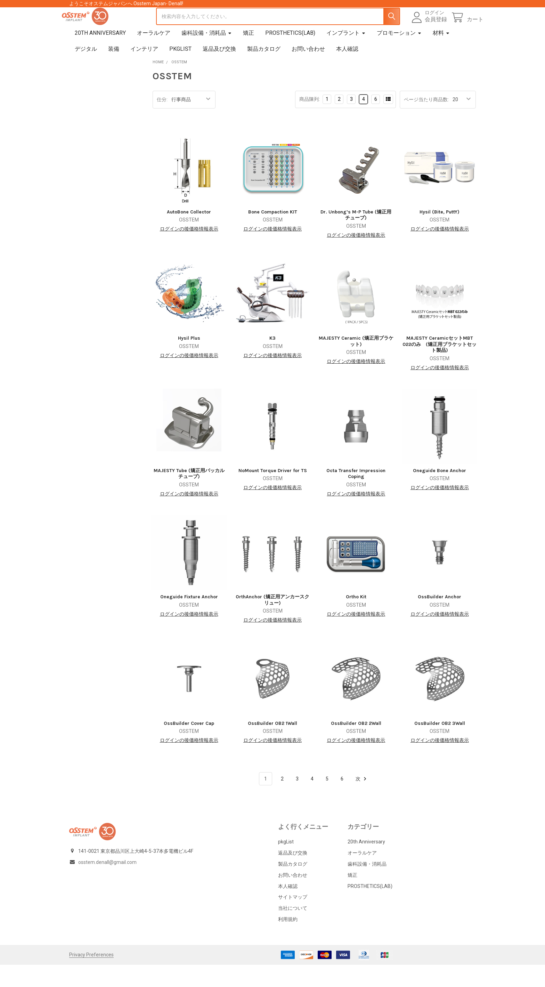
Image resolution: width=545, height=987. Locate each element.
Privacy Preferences (91, 977)
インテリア (144, 71)
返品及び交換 (219, 71)
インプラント (346, 55)
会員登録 (428, 30)
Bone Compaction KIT (272, 234)
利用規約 (288, 941)
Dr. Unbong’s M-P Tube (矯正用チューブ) (355, 237)
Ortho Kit (356, 619)
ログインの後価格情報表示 (189, 251)
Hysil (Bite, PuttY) (439, 234)
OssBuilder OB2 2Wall (356, 746)
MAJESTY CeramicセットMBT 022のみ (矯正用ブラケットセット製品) (439, 366)
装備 (113, 71)
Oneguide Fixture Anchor (189, 619)
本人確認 (347, 71)
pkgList (180, 71)
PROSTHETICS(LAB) (290, 55)
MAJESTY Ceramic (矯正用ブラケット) (356, 363)
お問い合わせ (308, 71)
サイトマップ (292, 919)
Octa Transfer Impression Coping (355, 496)
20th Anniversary (100, 55)
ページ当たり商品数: (426, 121)
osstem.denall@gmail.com (107, 884)
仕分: (162, 121)
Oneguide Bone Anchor (439, 493)
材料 (441, 55)
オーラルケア (153, 55)
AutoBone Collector (189, 234)
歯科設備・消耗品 (206, 55)
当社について (292, 930)
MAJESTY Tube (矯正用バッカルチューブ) (189, 496)
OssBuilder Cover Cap (189, 746)
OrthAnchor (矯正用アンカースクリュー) (272, 622)
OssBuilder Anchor (439, 619)
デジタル (86, 71)
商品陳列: (309, 121)
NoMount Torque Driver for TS (272, 493)
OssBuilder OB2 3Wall (439, 746)
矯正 (248, 55)
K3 (272, 360)
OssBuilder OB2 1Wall (272, 746)
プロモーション (399, 55)
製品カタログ (263, 71)
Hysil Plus (189, 360)
